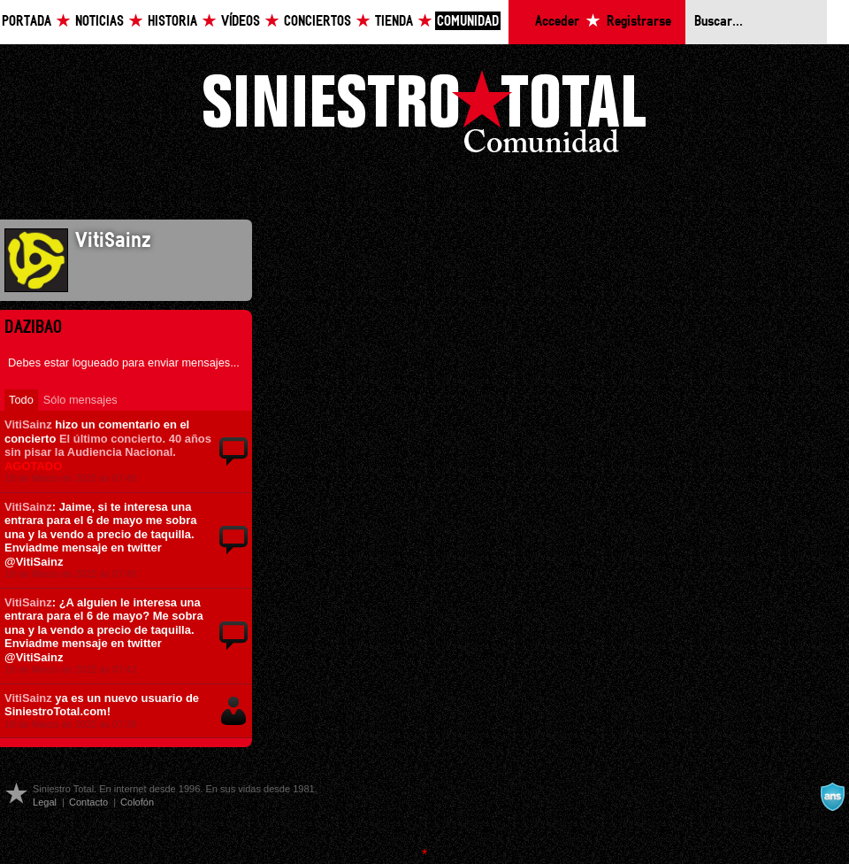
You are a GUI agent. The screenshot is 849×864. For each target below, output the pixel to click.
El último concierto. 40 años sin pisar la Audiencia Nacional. (107, 452)
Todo (21, 399)
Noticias (99, 21)
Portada (26, 21)
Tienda (394, 21)
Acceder (557, 21)
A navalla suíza (832, 797)
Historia (172, 21)
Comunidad (468, 21)
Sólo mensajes (80, 399)
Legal (45, 802)
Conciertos (317, 21)
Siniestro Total (424, 116)
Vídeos (240, 21)
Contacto (88, 802)
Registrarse (639, 21)
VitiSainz (28, 424)
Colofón (137, 802)
